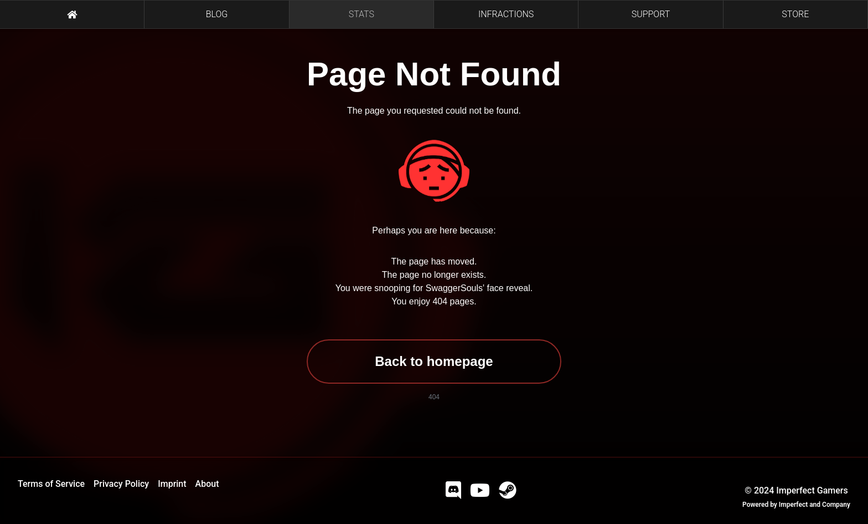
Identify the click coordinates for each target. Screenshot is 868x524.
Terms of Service (51, 484)
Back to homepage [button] (434, 361)
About (207, 484)
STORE (795, 14)
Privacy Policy (121, 484)
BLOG (217, 14)
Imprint (172, 484)
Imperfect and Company (814, 504)
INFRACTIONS (506, 14)
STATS (361, 14)
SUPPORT (651, 14)
